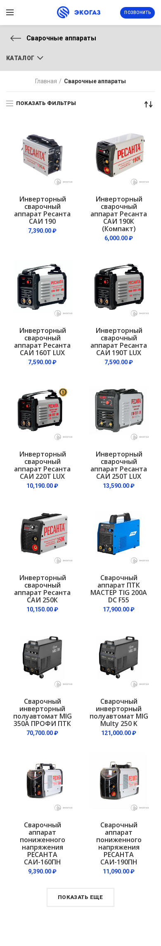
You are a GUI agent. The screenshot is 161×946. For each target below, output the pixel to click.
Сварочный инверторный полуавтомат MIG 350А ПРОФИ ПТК (42, 712)
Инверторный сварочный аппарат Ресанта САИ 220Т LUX (42, 465)
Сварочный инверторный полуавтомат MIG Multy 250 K (119, 712)
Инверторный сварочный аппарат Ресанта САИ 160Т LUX (42, 341)
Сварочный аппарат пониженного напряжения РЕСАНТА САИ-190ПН (119, 843)
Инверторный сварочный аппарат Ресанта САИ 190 (42, 210)
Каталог (20, 58)
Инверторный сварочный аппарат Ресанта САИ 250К (42, 589)
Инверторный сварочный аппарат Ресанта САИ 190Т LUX (118, 341)
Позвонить (137, 12)
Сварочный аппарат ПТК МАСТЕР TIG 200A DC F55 (118, 589)
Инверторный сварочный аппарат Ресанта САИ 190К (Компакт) (118, 213)
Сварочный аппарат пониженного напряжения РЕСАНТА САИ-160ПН (42, 843)
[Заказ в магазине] (148, 104)
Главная (46, 81)
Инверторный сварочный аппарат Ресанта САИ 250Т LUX (118, 465)
